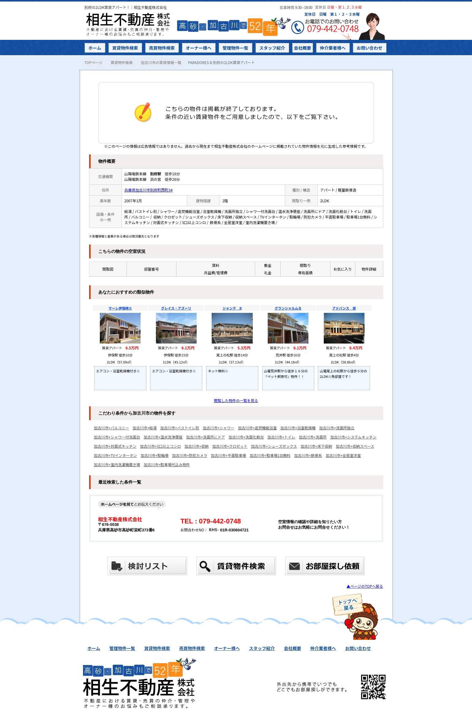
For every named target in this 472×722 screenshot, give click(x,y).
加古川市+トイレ (281, 436)
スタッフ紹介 (272, 48)
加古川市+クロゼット (229, 446)
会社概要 (302, 48)
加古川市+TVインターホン (115, 455)
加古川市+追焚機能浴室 (257, 427)
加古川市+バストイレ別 (179, 427)
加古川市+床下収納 (316, 446)
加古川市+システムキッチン (353, 436)
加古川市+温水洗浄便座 (163, 436)
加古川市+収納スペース (355, 446)
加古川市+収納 (197, 446)
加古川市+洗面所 (313, 436)
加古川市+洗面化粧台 (246, 436)
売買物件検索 (162, 48)
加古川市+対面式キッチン (115, 446)
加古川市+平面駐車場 (228, 455)
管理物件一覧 (235, 48)
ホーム (95, 48)
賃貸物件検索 (125, 48)
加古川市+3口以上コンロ (160, 446)
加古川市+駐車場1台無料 (270, 455)
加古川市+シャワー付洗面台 (117, 436)
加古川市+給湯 (145, 427)
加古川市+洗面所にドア (205, 436)
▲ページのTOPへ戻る (364, 586)
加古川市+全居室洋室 (343, 455)
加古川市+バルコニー (111, 427)
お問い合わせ (370, 48)
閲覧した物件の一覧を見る (236, 400)
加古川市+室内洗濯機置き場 (117, 464)
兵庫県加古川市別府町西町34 (148, 189)
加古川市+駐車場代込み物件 (167, 464)
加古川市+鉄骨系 (308, 455)
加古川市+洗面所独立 (336, 427)
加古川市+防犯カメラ (189, 455)
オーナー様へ (199, 48)
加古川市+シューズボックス (274, 446)
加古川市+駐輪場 (154, 455)
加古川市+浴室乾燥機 (298, 427)
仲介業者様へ (333, 48)
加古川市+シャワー (218, 427)
